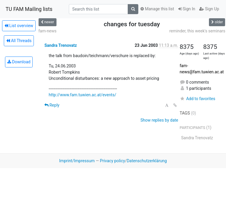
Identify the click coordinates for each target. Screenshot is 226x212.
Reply (51, 105)
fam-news (48, 31)
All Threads (18, 40)
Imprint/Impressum (77, 160)
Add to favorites (197, 98)
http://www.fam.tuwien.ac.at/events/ (82, 94)
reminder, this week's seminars (197, 31)
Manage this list (157, 8)
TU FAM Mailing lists (29, 9)
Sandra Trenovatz (60, 45)
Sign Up (209, 8)
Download (19, 61)
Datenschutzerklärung (147, 160)
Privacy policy (112, 160)
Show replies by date (159, 120)
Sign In (186, 8)
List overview (18, 25)
